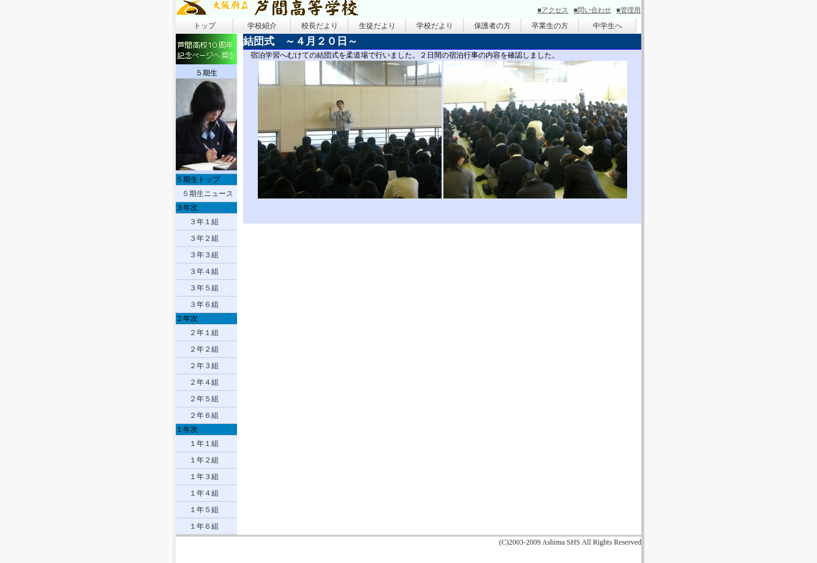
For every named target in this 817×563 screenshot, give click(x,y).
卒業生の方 (550, 25)
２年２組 (204, 349)
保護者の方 (492, 25)
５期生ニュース (207, 193)
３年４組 (204, 271)
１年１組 (204, 443)
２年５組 (204, 399)
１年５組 (204, 509)
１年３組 (204, 476)
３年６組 (204, 304)
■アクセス (553, 9)
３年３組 (204, 255)
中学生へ (607, 25)
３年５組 (204, 288)
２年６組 (204, 415)
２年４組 (204, 382)
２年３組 (204, 365)
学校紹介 (262, 25)
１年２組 (204, 460)
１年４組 (204, 493)
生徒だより (377, 25)
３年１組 (204, 221)
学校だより (434, 25)
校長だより (319, 25)
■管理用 (628, 9)
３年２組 (204, 238)
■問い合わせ (592, 9)
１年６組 (204, 526)
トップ (205, 25)
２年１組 (204, 332)
